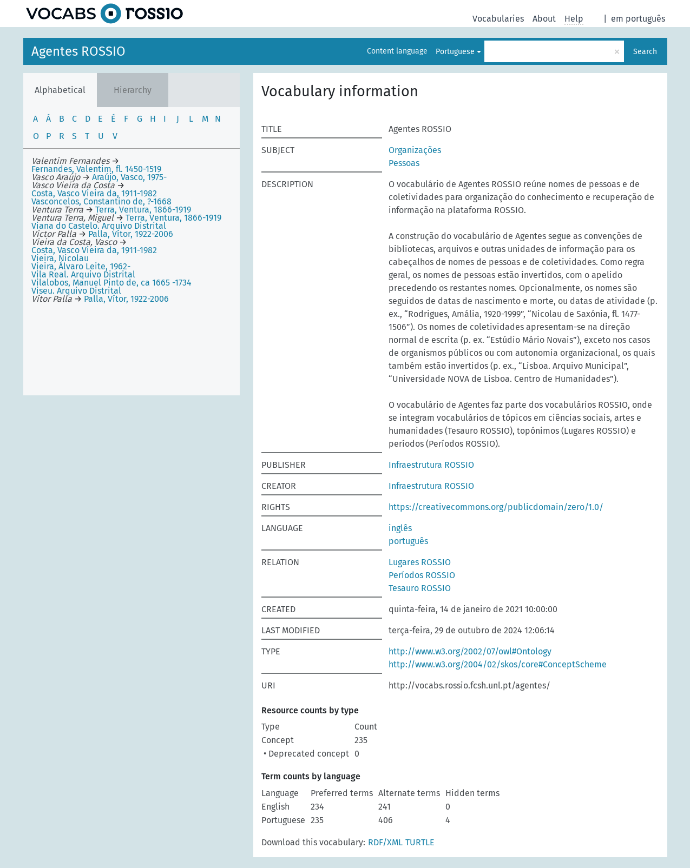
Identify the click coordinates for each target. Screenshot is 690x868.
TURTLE (420, 842)
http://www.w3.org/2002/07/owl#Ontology (470, 651)
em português (638, 19)
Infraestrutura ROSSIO (431, 465)
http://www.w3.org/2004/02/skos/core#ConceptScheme (498, 664)
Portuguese (455, 51)
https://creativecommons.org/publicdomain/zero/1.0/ (496, 507)
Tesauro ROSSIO (420, 588)
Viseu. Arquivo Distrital (76, 291)
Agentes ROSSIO (78, 51)
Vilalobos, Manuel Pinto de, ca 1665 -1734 (111, 283)
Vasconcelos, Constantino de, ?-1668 (101, 201)
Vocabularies (498, 19)
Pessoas (404, 163)
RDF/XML (385, 842)
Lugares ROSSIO (420, 562)
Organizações (415, 150)
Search (645, 51)
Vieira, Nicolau (60, 258)
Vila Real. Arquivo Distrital (83, 274)
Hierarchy (133, 90)
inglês (400, 528)
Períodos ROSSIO (422, 575)
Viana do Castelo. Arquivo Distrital (98, 226)
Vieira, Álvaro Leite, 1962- (80, 266)
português (408, 541)
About (544, 19)
